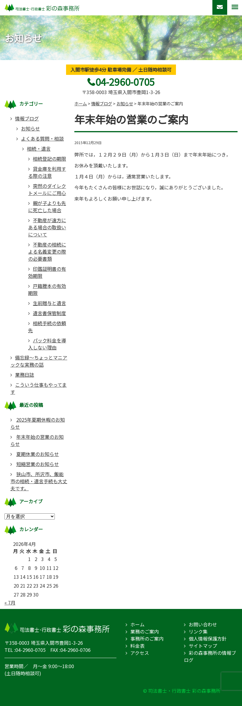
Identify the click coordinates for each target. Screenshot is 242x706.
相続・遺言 (39, 148)
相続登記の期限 (49, 158)
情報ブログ (27, 118)
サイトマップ (203, 645)
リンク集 (198, 631)
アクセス (139, 652)
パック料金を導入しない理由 (47, 344)
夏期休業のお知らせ (37, 453)
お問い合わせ (203, 624)
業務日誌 (24, 374)
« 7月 (9, 602)
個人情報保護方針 (208, 638)
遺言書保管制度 (49, 313)
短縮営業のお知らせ (37, 464)
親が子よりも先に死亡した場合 (47, 206)
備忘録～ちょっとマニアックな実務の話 (38, 361)
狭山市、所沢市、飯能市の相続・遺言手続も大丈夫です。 (38, 481)
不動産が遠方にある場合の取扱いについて (47, 227)
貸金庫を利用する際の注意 (47, 172)
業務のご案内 (144, 631)
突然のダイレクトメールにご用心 (47, 189)
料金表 (137, 645)
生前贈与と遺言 (49, 303)
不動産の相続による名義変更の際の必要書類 (47, 251)
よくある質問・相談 (42, 138)
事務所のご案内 (147, 638)
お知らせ (30, 128)
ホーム (137, 624)
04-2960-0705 (125, 81)
